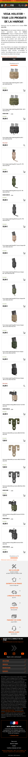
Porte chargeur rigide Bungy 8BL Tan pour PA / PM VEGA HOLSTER (13, 164)
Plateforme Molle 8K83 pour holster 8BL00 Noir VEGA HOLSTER (14, 486)
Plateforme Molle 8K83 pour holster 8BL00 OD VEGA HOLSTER (14, 433)
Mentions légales (14, 743)
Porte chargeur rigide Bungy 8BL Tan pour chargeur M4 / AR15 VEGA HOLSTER (14, 246)
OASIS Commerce (16, 755)
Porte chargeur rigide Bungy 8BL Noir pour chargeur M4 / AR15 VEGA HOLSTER (13, 272)
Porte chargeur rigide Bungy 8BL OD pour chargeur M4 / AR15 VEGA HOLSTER (14, 299)
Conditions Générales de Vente (14, 748)
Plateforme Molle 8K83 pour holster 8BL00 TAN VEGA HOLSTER (14, 460)
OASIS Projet (10, 755)
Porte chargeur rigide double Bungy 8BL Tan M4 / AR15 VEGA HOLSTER (13, 83)
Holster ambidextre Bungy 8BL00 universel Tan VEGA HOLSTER (14, 405)
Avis (12, 113)
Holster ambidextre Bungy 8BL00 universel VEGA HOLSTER (13, 543)
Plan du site (14, 741)
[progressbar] (14, 65)
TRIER (14, 59)
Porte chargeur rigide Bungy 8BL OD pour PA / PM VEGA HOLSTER (13, 191)
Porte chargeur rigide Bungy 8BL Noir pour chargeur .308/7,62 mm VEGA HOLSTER (13, 378)
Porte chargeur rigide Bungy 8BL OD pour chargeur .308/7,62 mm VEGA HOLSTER (13, 352)
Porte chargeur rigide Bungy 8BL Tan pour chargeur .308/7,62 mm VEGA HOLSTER (13, 325)
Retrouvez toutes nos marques (9, 57)
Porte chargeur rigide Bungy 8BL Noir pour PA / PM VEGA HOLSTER (13, 219)
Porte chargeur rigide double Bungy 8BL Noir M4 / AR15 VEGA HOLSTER (13, 138)
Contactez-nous (14, 735)
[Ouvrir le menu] (2, 5)
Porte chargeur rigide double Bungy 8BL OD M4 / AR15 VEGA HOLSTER (14, 110)
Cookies (14, 745)
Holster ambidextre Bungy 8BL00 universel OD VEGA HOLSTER (13, 515)
